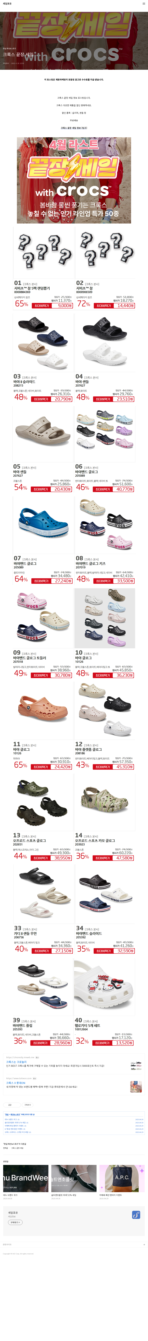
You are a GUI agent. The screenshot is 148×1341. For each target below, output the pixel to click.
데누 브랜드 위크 (11, 1200)
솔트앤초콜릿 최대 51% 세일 (15, 1203)
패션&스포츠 (15, 1195)
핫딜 (7, 1195)
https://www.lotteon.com (19, 1159)
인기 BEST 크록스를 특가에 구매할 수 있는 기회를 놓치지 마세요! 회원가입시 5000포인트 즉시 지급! (55, 1146)
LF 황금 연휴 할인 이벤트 (14, 1210)
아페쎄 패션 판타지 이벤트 (14, 1206)
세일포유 (7, 3)
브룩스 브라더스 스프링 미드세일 (16, 1213)
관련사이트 (7, 1325)
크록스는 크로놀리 (16, 1143)
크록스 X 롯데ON (15, 1164)
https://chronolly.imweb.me (20, 1138)
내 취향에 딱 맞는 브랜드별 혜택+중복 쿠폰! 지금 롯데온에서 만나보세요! (41, 1167)
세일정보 (12, 1297)
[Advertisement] (74, 106)
